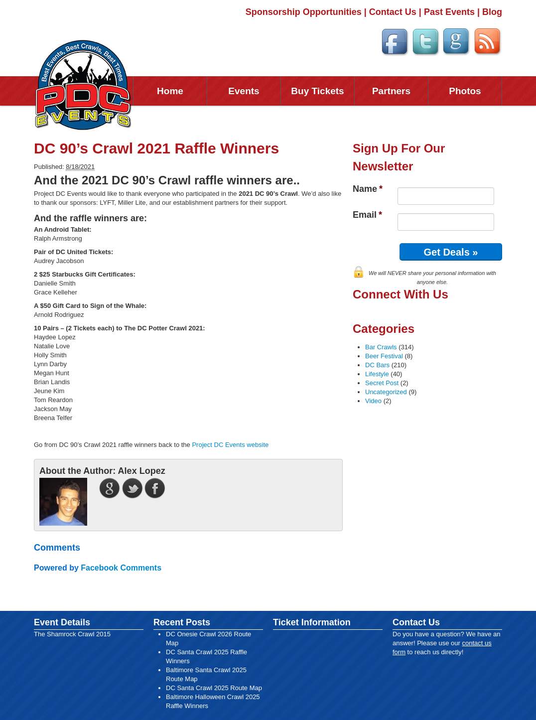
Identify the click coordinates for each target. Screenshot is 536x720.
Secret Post (382, 383)
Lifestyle (377, 374)
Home (170, 91)
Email (367, 215)
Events (243, 91)
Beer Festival (384, 356)
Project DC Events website (230, 444)
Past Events (449, 12)
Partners (391, 91)
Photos (465, 91)
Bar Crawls (381, 347)
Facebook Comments (121, 568)
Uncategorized (386, 392)
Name (368, 189)
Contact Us (392, 12)
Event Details (62, 622)
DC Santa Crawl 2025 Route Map (214, 688)
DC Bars (377, 365)
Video (373, 401)
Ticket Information (312, 622)
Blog (492, 12)
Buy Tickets (317, 91)
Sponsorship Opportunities (304, 12)
